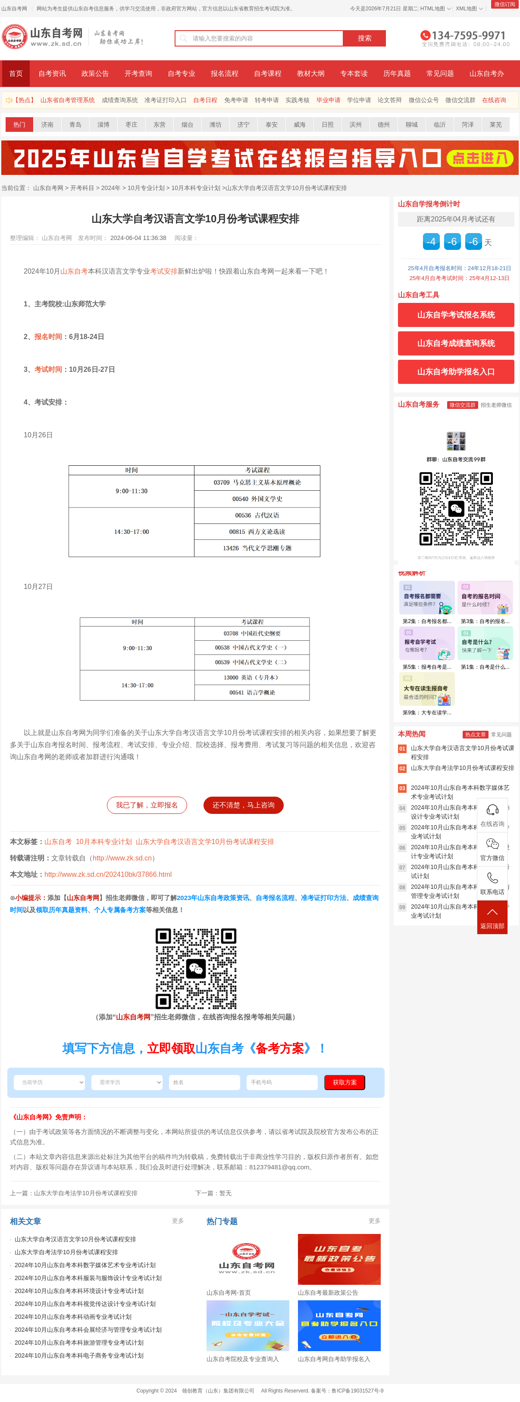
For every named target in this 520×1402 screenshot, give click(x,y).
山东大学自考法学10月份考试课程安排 (66, 1252)
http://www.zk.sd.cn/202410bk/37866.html (108, 874)
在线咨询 (494, 100)
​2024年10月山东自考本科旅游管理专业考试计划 (79, 1342)
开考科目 (82, 187)
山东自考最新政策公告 (328, 1292)
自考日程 (205, 100)
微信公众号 (424, 100)
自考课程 (268, 73)
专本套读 (354, 73)
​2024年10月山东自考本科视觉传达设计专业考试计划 (85, 1303)
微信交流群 (460, 100)
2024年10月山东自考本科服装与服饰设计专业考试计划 (88, 1277)
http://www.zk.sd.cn (122, 858)
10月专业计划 (146, 187)
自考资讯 (52, 73)
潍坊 (216, 124)
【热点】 (25, 100)
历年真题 (397, 73)
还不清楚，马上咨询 (244, 805)
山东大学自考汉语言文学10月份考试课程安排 (286, 187)
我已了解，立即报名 (147, 805)
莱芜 (496, 124)
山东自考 (74, 271)
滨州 (356, 124)
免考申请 (236, 100)
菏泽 (468, 124)
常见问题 (440, 73)
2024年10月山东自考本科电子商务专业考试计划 (79, 1355)
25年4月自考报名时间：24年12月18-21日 (459, 268)
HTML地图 (432, 9)
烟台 (188, 124)
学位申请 (359, 100)
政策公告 (95, 73)
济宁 (244, 124)
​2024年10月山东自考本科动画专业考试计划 (73, 1316)
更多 (178, 1221)
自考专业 (181, 73)
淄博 (103, 124)
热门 (19, 124)
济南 (47, 124)
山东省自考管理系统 (68, 100)
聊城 (412, 124)
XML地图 (466, 9)
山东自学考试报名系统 (456, 315)
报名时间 (48, 336)
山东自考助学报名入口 (456, 372)
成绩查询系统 (120, 100)
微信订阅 (505, 4)
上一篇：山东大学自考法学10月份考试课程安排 (74, 1193)
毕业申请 (328, 100)
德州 (384, 124)
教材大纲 (311, 73)
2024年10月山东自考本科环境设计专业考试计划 (79, 1290)
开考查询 (138, 73)
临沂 (440, 124)
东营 (159, 124)
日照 (328, 124)
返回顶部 (492, 918)
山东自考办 (487, 73)
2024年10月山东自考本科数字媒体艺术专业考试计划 (85, 1265)
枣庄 (131, 124)
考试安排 (164, 271)
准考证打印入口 (165, 100)
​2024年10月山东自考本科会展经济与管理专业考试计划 (88, 1329)
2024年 (111, 187)
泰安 (272, 124)
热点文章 (475, 735)
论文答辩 (390, 100)
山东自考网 (14, 9)
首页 (16, 73)
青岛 (75, 124)
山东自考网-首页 (229, 1292)
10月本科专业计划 (196, 187)
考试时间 (48, 369)
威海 (300, 124)
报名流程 (224, 73)
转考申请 (267, 100)
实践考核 (297, 100)
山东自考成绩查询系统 (456, 343)
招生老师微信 (496, 405)
